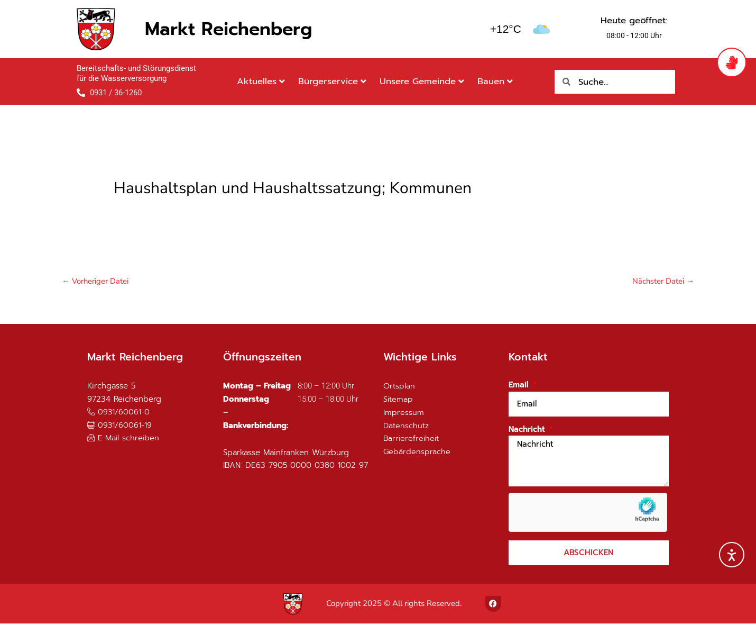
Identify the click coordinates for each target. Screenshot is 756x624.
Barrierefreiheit (412, 439)
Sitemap (398, 399)
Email (520, 385)
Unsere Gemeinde (422, 81)
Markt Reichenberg (228, 28)
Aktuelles (261, 81)
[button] (119, 425)
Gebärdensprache (417, 452)
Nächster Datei (663, 281)
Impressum (403, 413)
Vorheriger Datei (95, 281)
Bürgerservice (332, 81)
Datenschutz (406, 426)
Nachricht (528, 430)
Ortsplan (399, 386)
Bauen (495, 81)
